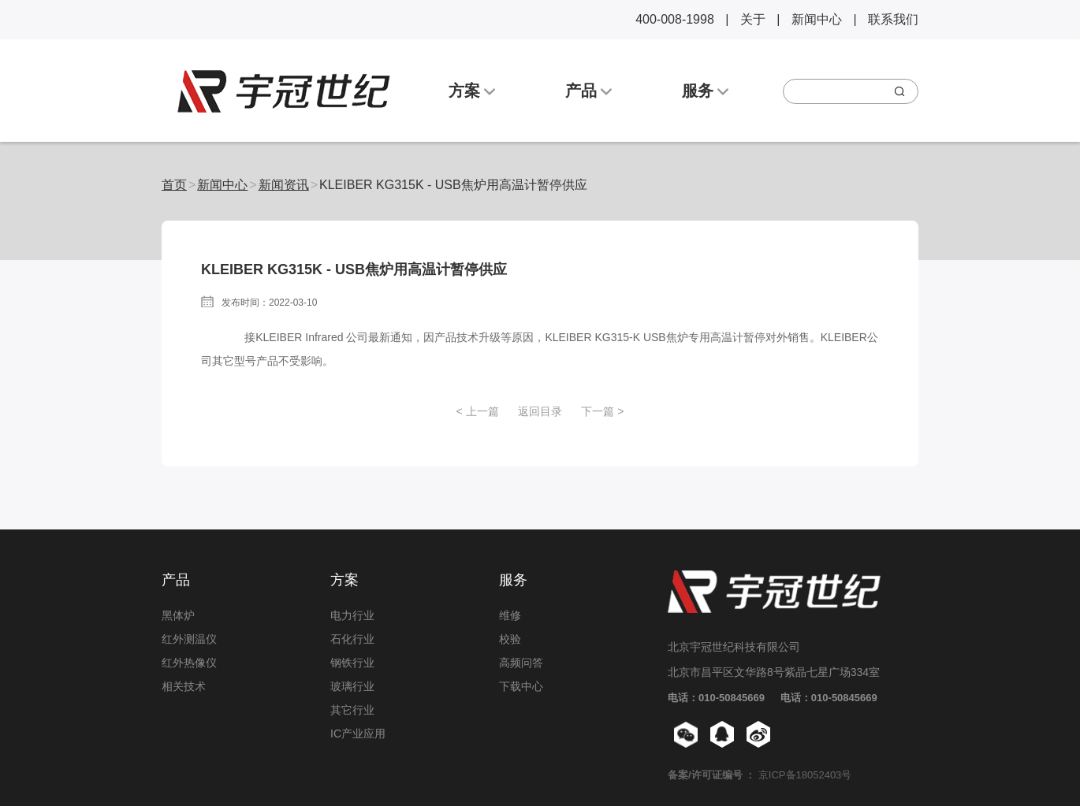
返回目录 (540, 411)
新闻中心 (816, 19)
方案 (472, 91)
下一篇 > (602, 411)
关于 (752, 19)
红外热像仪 (189, 662)
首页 (174, 184)
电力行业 (352, 615)
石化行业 (352, 639)
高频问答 (521, 662)
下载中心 (521, 686)
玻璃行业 (352, 686)
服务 (705, 91)
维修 (510, 615)
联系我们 (893, 19)
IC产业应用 (357, 733)
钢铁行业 (352, 662)
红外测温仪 (189, 639)
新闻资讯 (284, 184)
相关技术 (184, 686)
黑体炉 (178, 615)
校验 (510, 639)
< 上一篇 (477, 411)
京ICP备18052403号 (805, 775)
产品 (589, 91)
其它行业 (352, 710)
